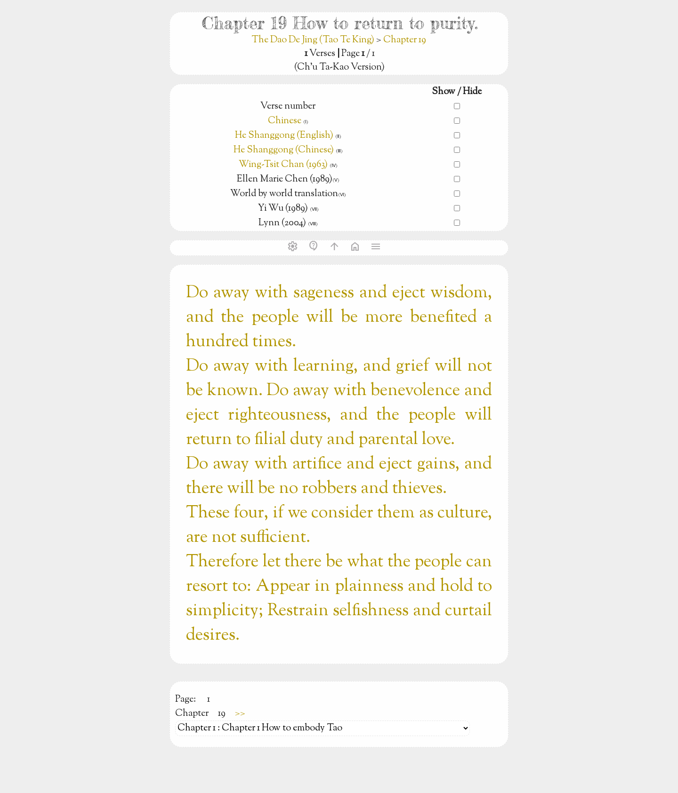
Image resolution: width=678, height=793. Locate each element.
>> (240, 714)
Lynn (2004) (283, 223)
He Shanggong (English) (285, 136)
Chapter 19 (404, 40)
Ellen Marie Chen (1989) (284, 179)
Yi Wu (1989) (284, 208)
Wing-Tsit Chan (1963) (283, 165)
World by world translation (284, 194)
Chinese (284, 121)
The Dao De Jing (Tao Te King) (313, 40)
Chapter (192, 714)
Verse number (287, 106)
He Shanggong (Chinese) (284, 150)
